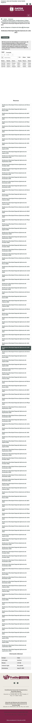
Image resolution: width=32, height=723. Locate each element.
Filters (24, 57)
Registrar (3, 2)
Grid (3, 52)
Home (5, 19)
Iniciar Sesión (21, 1)
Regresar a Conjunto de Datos (13, 27)
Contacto (3, 1)
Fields (28, 57)
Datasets (10, 19)
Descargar (25, 27)
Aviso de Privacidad (12, 1)
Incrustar (5, 37)
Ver (3, 27)
